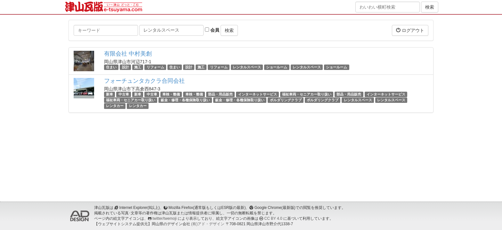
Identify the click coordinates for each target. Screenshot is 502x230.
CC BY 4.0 (273, 218)
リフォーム (155, 67)
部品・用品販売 (220, 94)
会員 (212, 30)
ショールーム (276, 67)
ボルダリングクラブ (286, 100)
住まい (111, 67)
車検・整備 (171, 94)
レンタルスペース (247, 67)
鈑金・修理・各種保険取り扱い (185, 100)
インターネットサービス (257, 94)
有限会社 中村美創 (128, 53)
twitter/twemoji (164, 218)
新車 (109, 94)
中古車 (123, 94)
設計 (125, 67)
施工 (137, 67)
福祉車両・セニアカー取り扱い (306, 94)
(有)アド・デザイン (207, 224)
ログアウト (410, 30)
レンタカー (115, 106)
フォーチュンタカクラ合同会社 (144, 81)
